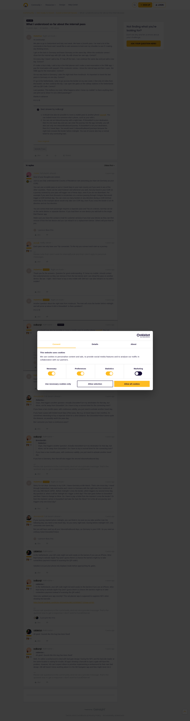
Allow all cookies (132, 384)
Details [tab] (95, 344)
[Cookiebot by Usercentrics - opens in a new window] (138, 336)
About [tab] (133, 344)
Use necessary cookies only (58, 384)
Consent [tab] (56, 344)
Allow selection (95, 384)
